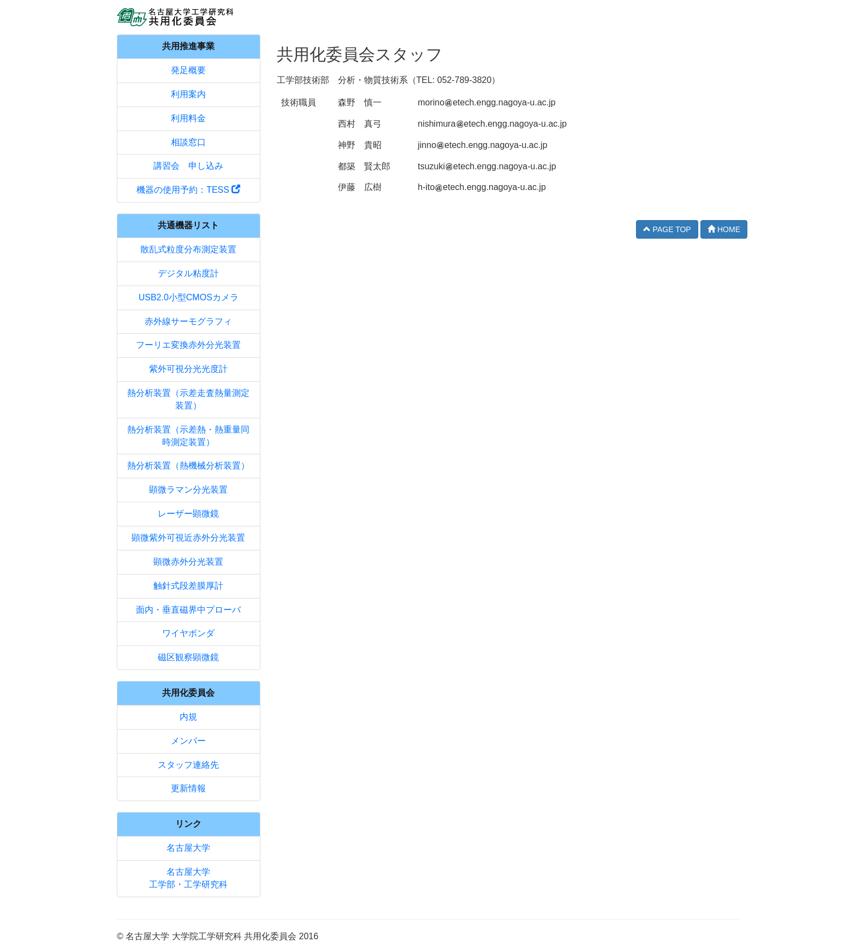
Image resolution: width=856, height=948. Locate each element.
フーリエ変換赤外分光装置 (188, 344)
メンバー (188, 740)
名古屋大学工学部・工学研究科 (188, 878)
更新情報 (188, 788)
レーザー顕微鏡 (188, 513)
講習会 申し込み (188, 165)
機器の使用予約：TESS (188, 189)
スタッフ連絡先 (188, 764)
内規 (188, 716)
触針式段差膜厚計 (188, 585)
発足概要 (188, 70)
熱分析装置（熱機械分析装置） (188, 465)
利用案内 (188, 94)
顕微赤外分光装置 (188, 561)
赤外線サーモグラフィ (188, 321)
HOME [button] (724, 229)
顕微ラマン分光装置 (188, 489)
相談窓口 (188, 142)
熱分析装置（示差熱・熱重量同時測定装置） (188, 436)
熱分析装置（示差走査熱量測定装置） (188, 399)
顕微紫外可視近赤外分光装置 (188, 537)
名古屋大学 (188, 847)
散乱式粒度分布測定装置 (188, 249)
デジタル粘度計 (188, 273)
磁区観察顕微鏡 (188, 657)
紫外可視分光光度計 (188, 369)
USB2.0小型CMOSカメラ (189, 297)
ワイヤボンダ (188, 633)
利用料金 (188, 118)
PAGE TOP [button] (667, 229)
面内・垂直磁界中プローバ (188, 609)
